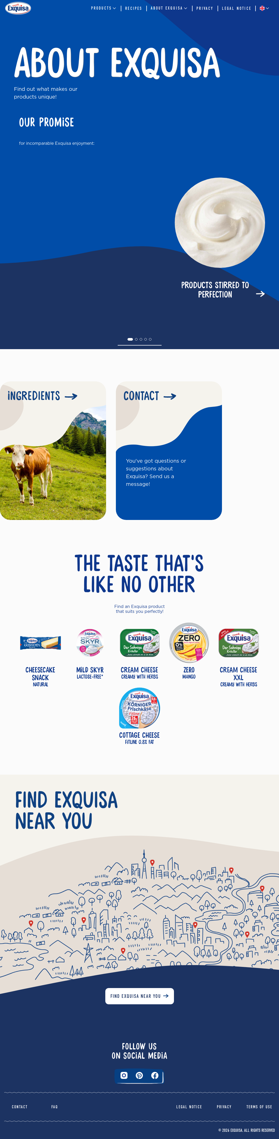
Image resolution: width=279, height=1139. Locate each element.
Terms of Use (259, 1106)
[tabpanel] (139, 240)
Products (104, 8)
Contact (20, 1106)
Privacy (204, 8)
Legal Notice (236, 8)
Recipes (133, 8)
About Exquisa (169, 8)
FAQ (54, 1106)
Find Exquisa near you (135, 996)
